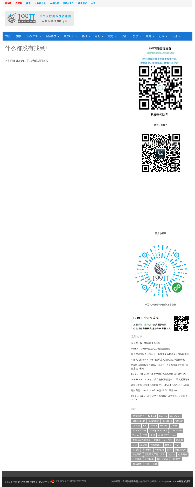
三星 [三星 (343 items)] (145, 435)
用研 (174, 36)
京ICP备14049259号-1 (40, 482)
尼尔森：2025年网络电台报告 (145, 343)
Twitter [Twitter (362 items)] (136, 435)
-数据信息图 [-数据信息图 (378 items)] (138, 416)
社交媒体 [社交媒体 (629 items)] (137, 459)
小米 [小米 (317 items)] (177, 445)
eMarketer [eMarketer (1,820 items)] (153, 421)
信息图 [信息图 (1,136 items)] (179, 440)
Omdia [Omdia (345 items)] (174, 425)
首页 (8, 36)
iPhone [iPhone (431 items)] (153, 425)
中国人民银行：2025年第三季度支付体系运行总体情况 (158, 359)
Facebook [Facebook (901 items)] (167, 421)
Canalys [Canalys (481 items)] (163, 416)
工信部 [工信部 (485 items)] (136, 449)
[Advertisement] (139, 18)
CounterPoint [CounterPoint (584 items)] (139, 421)
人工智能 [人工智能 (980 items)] (168, 440)
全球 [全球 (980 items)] (135, 445)
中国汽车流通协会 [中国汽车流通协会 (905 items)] (141, 440)
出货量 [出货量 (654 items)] (143, 445)
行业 (161, 36)
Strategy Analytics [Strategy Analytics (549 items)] (158, 430)
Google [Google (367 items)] (136, 425)
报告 (19, 36)
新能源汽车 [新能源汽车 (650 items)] (180, 449)
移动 (84, 36)
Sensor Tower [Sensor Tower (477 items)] (139, 430)
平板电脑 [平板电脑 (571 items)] (159, 449)
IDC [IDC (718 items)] (145, 425)
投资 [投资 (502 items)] (169, 449)
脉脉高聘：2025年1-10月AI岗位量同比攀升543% (155, 390)
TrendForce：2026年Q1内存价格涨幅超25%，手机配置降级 (160, 379)
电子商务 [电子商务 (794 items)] (182, 454)
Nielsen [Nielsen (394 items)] (164, 425)
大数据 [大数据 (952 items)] (168, 445)
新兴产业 (32, 36)
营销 (123, 36)
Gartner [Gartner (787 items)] (179, 421)
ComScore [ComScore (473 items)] (175, 416)
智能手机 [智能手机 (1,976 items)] (137, 454)
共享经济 (69, 36)
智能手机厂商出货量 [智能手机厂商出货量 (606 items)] (155, 454)
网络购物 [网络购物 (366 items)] (137, 464)
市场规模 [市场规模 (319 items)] (147, 449)
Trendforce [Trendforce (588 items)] (176, 430)
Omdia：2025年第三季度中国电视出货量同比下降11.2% (158, 374)
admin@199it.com (167, 481)
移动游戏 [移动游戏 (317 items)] (176, 459)
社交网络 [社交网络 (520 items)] (149, 459)
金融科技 (50, 36)
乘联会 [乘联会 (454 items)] (157, 440)
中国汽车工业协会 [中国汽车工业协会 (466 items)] (167, 435)
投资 (136, 36)
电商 (97, 36)
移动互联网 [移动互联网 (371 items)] (162, 459)
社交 (110, 36)
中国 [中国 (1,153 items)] (152, 435)
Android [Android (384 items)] (152, 416)
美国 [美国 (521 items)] (147, 464)
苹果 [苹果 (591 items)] (155, 464)
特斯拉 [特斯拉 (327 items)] (171, 454)
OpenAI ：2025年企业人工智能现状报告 (150, 348)
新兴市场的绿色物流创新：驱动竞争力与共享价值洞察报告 (160, 354)
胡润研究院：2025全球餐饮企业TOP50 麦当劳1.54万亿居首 (160, 385)
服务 (148, 36)
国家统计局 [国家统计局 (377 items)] (156, 445)
